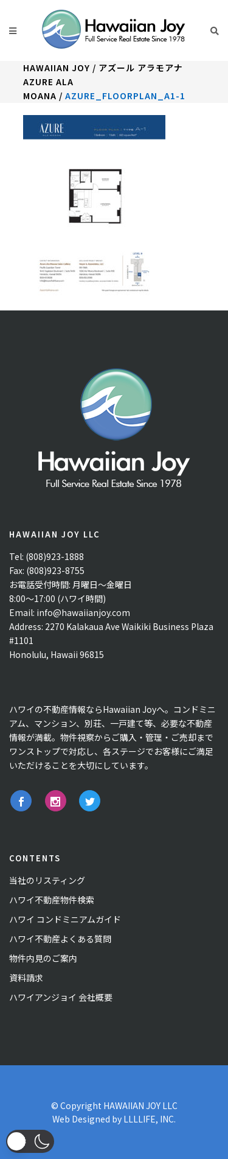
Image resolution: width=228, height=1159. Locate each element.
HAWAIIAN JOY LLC (140, 1105)
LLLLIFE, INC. (149, 1119)
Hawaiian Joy (56, 67)
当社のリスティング (47, 880)
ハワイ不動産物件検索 (51, 900)
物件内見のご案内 (43, 958)
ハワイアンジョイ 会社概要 (60, 997)
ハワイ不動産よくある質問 (60, 939)
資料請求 (26, 978)
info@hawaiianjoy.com (83, 612)
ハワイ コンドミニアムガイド (65, 919)
